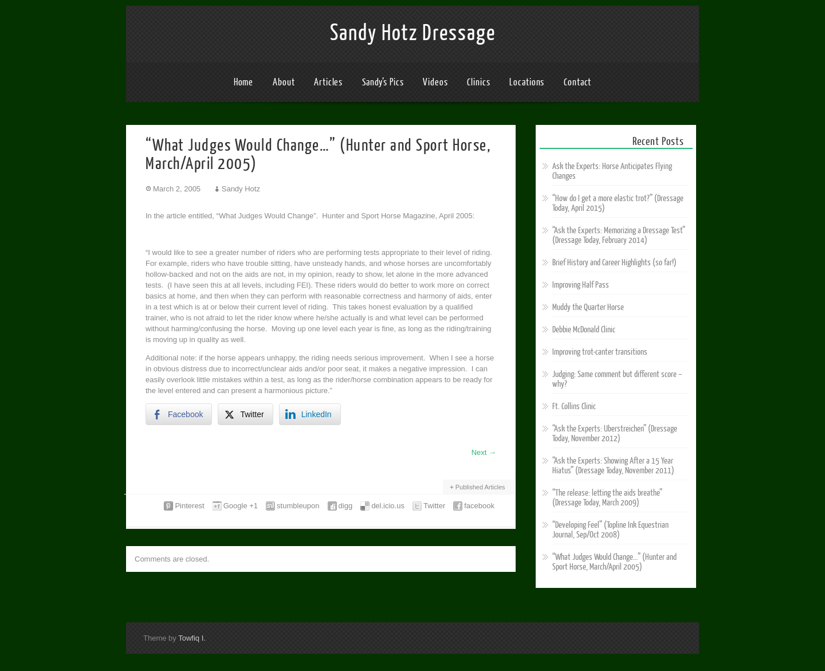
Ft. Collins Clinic (574, 406)
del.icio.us (387, 505)
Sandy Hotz (241, 189)
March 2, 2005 (177, 189)
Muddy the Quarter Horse (588, 307)
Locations (526, 82)
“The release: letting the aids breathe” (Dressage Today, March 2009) (607, 498)
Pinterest (189, 505)
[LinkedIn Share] (310, 414)
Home (244, 82)
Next (484, 452)
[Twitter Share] (245, 414)
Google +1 (240, 505)
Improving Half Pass (580, 285)
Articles (328, 82)
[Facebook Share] (179, 414)
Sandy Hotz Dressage (413, 33)
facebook (479, 505)
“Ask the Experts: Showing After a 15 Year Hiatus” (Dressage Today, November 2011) (613, 466)
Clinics (478, 82)
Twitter (434, 505)
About (284, 82)
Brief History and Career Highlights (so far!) (614, 263)
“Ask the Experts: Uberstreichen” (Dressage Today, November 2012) (614, 434)
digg (346, 505)
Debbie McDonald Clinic (583, 330)
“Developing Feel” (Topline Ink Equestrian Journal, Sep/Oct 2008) (610, 530)
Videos (435, 82)
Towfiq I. (192, 638)
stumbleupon (298, 505)
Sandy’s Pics (383, 82)
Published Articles (480, 487)
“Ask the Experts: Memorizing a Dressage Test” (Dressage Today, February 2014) (618, 235)
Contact (577, 82)
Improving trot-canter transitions (599, 352)
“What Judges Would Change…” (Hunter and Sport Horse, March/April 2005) (614, 562)
